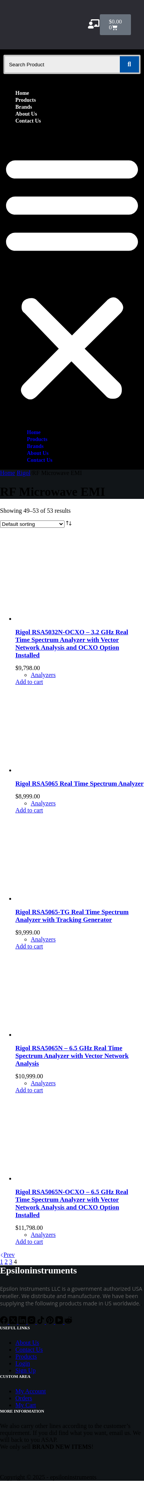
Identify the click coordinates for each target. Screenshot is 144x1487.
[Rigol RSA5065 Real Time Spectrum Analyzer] (73, 770)
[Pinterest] (50, 1322)
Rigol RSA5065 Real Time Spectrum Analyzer (79, 783)
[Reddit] (68, 1322)
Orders (23, 1398)
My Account (30, 1391)
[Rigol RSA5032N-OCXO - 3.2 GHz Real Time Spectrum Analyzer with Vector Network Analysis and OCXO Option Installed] (73, 618)
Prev (7, 1254)
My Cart (25, 1405)
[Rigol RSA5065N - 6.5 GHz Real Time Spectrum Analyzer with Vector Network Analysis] (73, 1034)
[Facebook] (4, 1322)
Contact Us (28, 121)
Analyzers (43, 675)
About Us (26, 114)
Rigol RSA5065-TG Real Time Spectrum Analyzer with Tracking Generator (72, 915)
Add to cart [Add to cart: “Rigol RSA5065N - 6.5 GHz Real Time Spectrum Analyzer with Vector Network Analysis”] (29, 1090)
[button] (72, 276)
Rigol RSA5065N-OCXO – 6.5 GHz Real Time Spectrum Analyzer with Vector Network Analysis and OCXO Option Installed (71, 1203)
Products (25, 100)
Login (22, 1363)
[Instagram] (32, 1322)
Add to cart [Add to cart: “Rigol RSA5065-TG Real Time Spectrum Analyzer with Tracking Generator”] (29, 946)
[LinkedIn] (23, 1322)
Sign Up (25, 1370)
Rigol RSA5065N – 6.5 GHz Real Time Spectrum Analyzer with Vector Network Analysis (72, 1055)
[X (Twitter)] (13, 1322)
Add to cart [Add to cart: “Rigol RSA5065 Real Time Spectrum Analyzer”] (29, 810)
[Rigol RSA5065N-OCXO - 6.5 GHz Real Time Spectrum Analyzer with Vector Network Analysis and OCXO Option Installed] (73, 1178)
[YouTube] (60, 1322)
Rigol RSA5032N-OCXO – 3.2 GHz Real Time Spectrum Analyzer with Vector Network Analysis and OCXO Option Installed (71, 643)
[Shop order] (32, 524)
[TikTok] (41, 1322)
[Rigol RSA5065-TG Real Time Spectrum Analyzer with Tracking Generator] (73, 898)
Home (22, 93)
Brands (23, 107)
